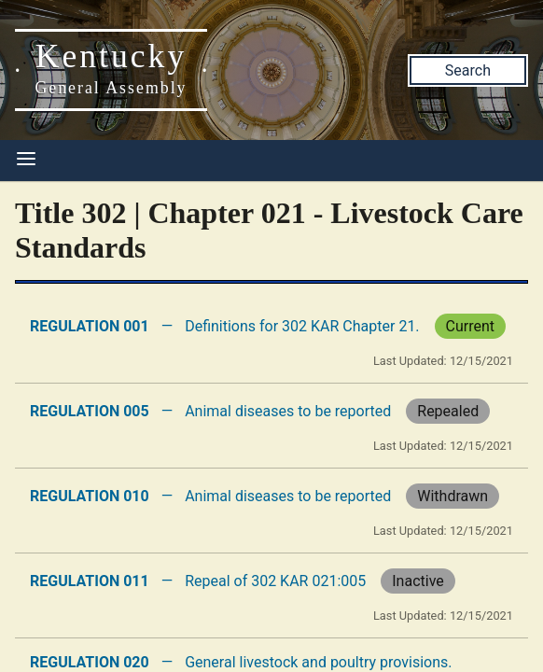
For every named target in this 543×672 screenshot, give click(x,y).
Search (468, 70)
